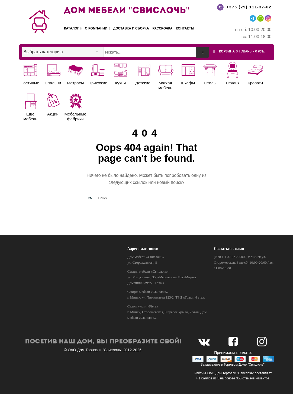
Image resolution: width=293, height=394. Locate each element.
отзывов (248, 378)
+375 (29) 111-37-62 (248, 7)
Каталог (73, 28)
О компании (97, 28)
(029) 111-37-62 (224, 257)
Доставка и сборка (131, 28)
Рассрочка (162, 28)
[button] (245, 51)
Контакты (185, 28)
